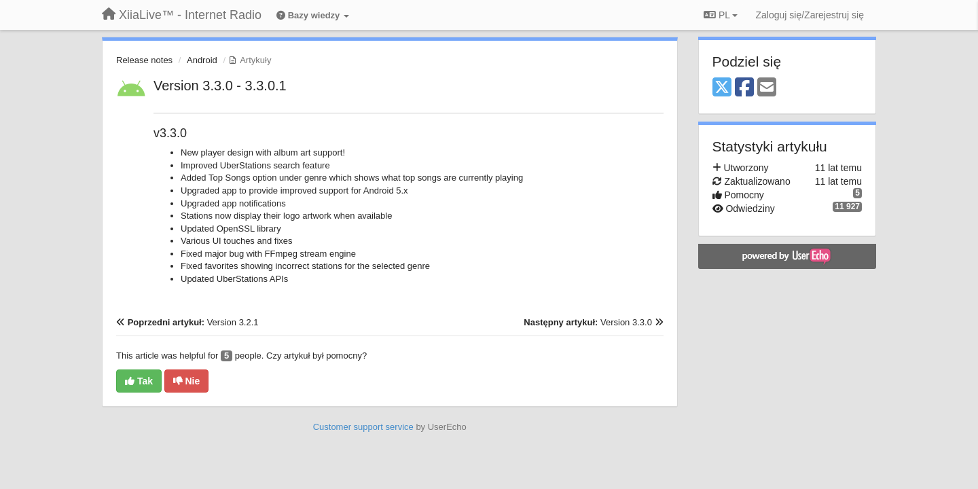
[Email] (766, 88)
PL (721, 15)
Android (202, 60)
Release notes (144, 60)
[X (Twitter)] (721, 88)
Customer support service (363, 427)
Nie (186, 381)
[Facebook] (744, 88)
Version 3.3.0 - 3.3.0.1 (220, 85)
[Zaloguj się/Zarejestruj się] (809, 14)
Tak (139, 381)
